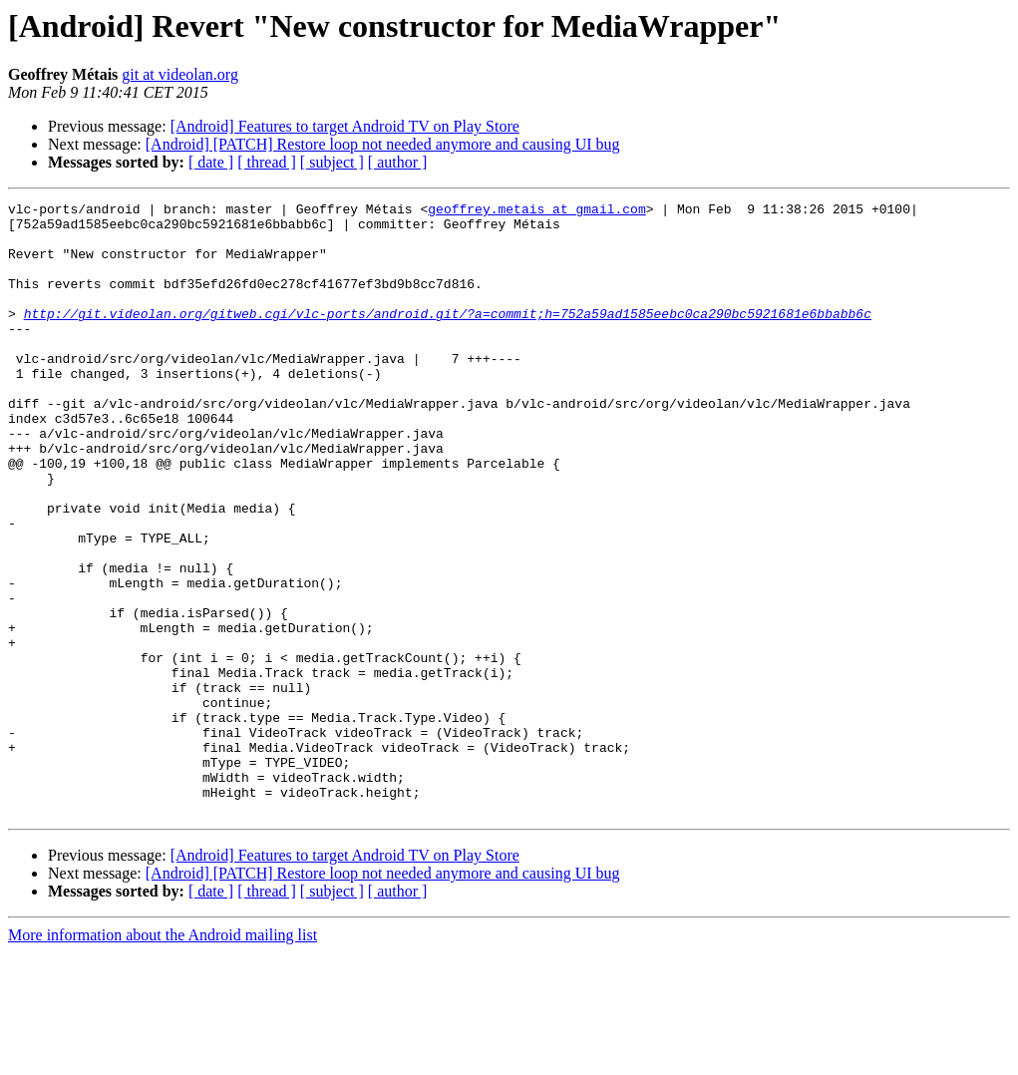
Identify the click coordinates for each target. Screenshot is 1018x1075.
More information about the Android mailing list (162, 1057)
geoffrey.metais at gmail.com (536, 211)
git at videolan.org (180, 74)
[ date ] (210, 162)
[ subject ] (332, 162)
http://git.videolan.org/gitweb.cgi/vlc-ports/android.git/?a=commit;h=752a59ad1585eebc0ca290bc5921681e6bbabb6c (447, 337)
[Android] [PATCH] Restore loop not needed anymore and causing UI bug (383, 144)
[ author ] (398, 162)
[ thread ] (266, 162)
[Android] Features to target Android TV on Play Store (344, 126)
